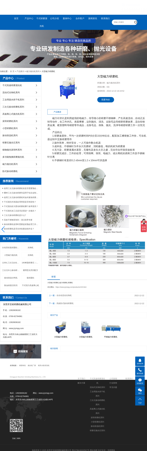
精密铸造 (22, 365)
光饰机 (30, 247)
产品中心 (29, 18)
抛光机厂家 (32, 365)
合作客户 (80, 18)
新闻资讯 (92, 18)
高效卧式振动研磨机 (65, 303)
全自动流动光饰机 (64, 295)
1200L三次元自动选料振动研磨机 (11, 263)
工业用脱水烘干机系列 (13, 99)
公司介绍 (54, 18)
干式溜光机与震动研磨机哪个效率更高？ (21, 206)
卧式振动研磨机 (10, 171)
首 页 (12, 71)
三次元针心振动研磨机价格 (11, 270)
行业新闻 (113, 383)
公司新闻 (113, 378)
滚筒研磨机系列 (10, 121)
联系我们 (105, 18)
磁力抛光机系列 (33, 71)
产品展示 (20, 71)
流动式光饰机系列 (11, 92)
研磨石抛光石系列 (11, 142)
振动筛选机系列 (10, 135)
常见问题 (113, 387)
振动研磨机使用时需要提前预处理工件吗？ (21, 224)
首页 (16, 18)
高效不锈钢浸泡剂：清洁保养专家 (18, 220)
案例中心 (67, 18)
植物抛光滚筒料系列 (12, 150)
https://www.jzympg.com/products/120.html (71, 287)
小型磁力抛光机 (10, 255)
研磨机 (60, 118)
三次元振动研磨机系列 (13, 107)
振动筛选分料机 (10, 278)
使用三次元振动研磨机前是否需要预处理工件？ (21, 188)
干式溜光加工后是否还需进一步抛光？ (20, 211)
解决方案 (81, 383)
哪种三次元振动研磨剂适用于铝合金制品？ (21, 193)
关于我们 (81, 378)
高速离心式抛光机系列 (13, 114)
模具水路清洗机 (43, 365)
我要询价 (105, 99)
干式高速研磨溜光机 (12, 85)
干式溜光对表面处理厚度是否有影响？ (20, 202)
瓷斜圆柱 (30, 278)
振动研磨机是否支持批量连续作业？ (19, 229)
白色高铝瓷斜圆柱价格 (11, 247)
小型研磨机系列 (10, 128)
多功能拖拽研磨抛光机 (13, 157)
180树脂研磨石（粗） (30, 263)
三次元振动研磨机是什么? (15, 215)
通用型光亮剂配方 (30, 270)
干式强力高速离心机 (30, 285)
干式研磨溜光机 (41, 22)
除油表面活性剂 (10, 285)
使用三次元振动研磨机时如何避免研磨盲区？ (21, 197)
